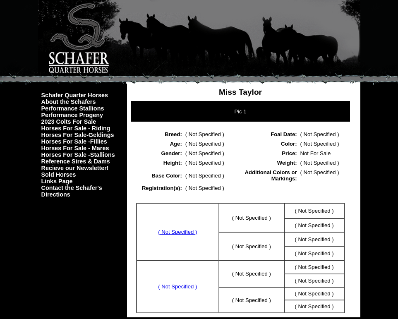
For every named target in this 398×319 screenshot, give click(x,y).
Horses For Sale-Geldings (77, 135)
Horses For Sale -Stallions (78, 154)
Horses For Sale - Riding (75, 128)
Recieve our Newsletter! (75, 168)
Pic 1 (240, 111)
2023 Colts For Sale (68, 121)
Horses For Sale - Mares (75, 148)
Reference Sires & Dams (75, 161)
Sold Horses (58, 174)
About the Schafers (68, 101)
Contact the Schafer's (71, 188)
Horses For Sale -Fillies (74, 141)
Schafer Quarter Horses (74, 95)
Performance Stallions (72, 108)
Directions (55, 194)
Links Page (57, 181)
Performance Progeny (72, 115)
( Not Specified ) (177, 232)
